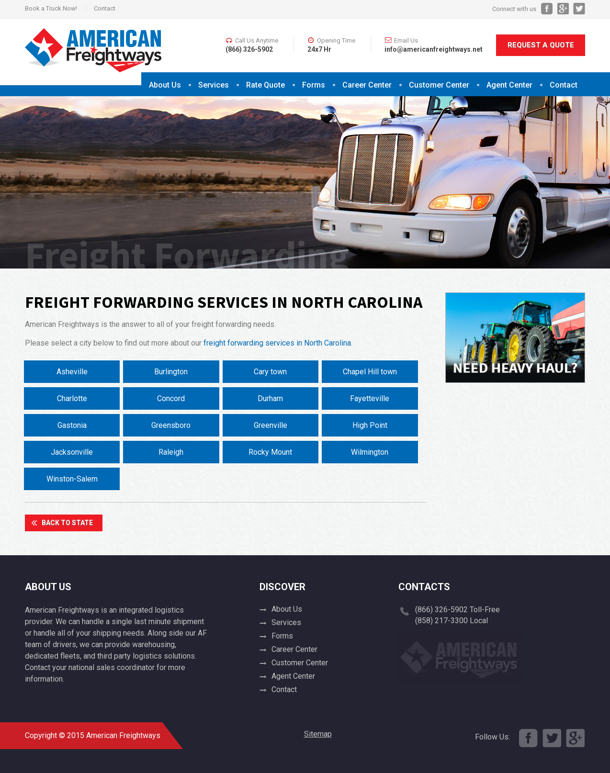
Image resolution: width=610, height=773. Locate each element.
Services (213, 85)
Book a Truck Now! (51, 8)
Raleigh (170, 452)
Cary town (270, 371)
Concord (171, 398)
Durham (270, 398)
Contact (104, 8)
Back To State (67, 523)
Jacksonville (72, 452)
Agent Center (509, 85)
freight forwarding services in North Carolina (277, 342)
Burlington (171, 371)
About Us (165, 85)
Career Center (367, 85)
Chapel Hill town (370, 371)
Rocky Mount (270, 452)
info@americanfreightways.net (433, 49)
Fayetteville (369, 398)
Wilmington (369, 452)
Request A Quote (541, 45)
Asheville (72, 371)
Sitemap (318, 734)
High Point (369, 425)
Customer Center (439, 85)
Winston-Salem (72, 478)
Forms (313, 85)
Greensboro (171, 425)
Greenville (270, 425)
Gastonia (72, 425)
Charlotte (72, 398)
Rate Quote (265, 85)
